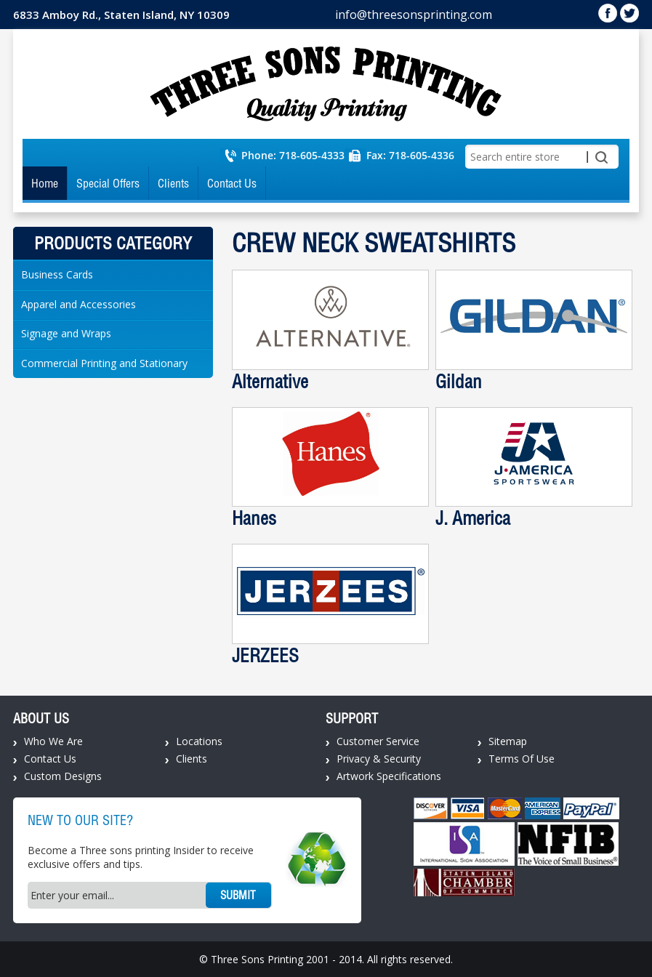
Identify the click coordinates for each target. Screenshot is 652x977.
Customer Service (378, 741)
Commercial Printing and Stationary (104, 363)
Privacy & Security (379, 758)
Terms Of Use (521, 758)
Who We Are (53, 741)
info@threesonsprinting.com (413, 15)
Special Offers (108, 183)
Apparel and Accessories (78, 304)
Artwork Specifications (389, 776)
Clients (173, 183)
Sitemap (507, 741)
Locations (199, 741)
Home (44, 183)
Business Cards (57, 274)
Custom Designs (63, 776)
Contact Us (232, 183)
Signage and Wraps (66, 333)
